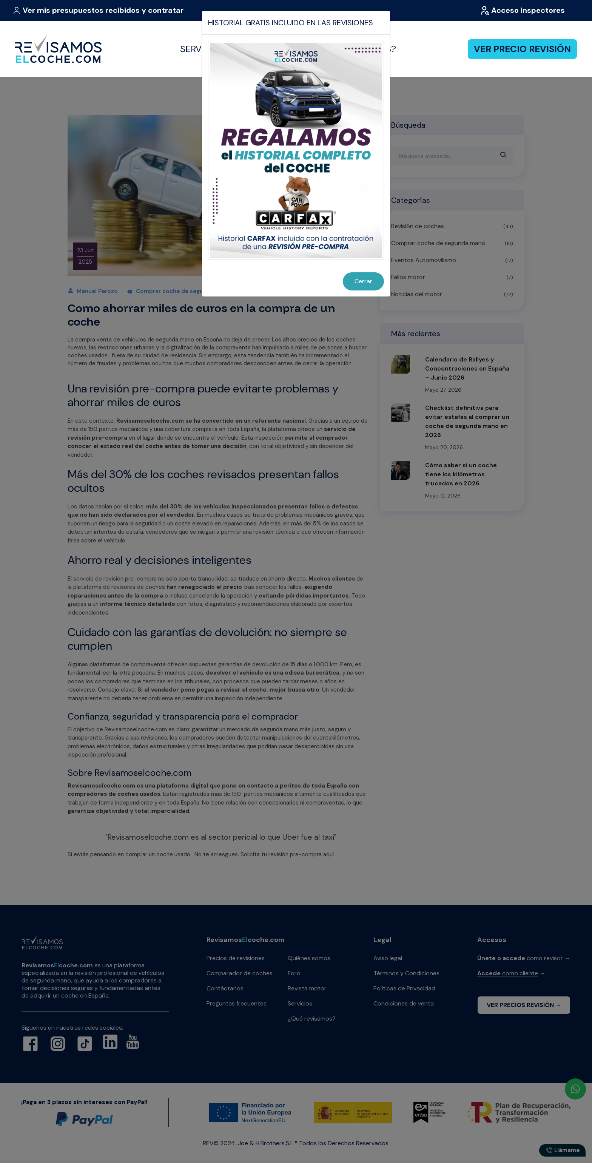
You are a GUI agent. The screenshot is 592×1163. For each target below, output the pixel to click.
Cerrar (363, 281)
